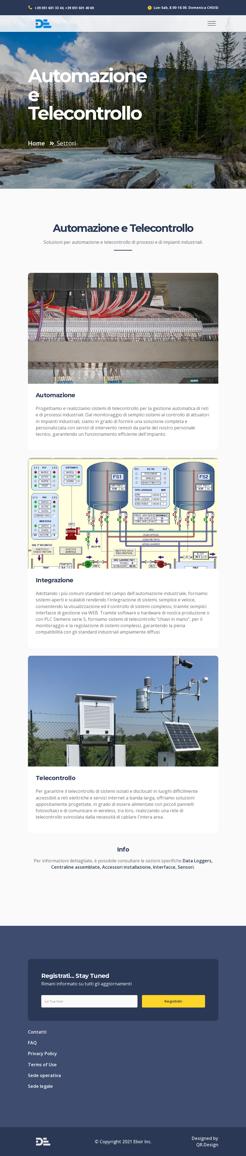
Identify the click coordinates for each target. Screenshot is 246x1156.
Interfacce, (165, 867)
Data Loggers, (198, 861)
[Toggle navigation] (211, 23)
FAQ (32, 1043)
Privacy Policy (42, 1053)
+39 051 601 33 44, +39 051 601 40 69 (64, 8)
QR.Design (207, 1145)
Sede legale (40, 1086)
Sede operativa (44, 1075)
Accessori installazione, (127, 867)
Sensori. (186, 867)
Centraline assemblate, (76, 867)
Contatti (37, 1032)
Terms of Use (42, 1065)
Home (36, 143)
